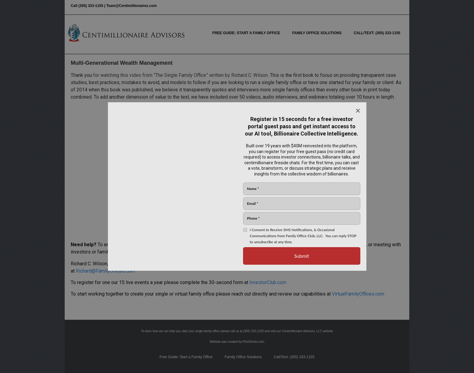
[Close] (358, 111)
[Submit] (301, 256)
